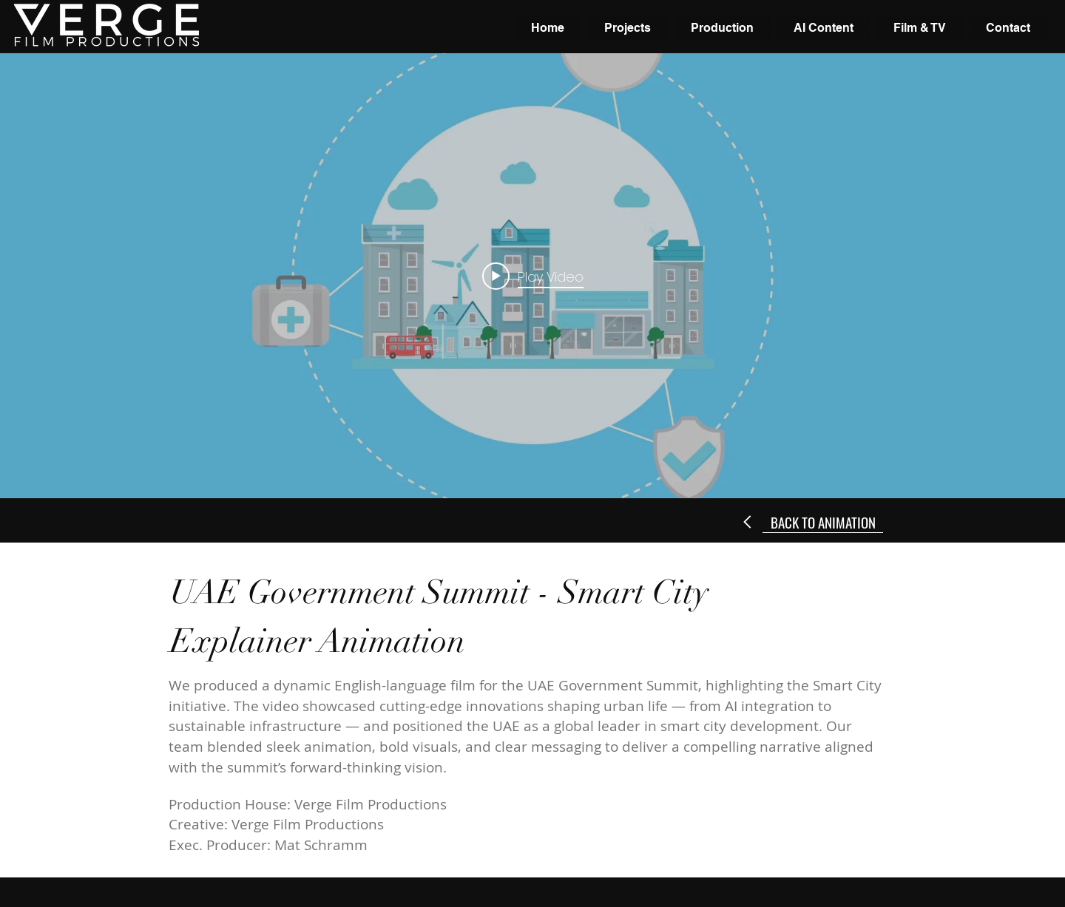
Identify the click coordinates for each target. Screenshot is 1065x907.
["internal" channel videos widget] (532, 275)
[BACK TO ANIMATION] (823, 522)
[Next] (748, 522)
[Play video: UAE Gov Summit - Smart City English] (533, 276)
